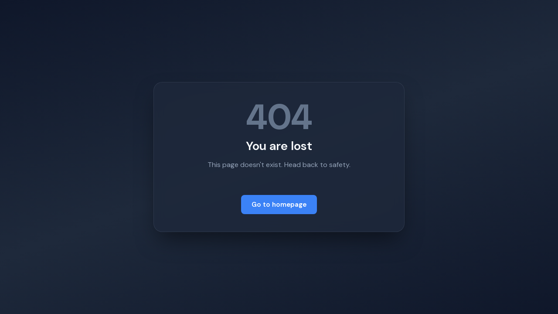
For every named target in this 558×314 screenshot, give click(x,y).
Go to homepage (279, 204)
